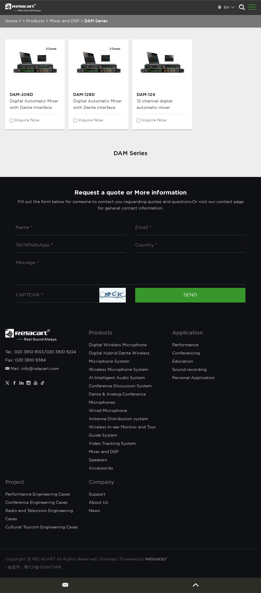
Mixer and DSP (64, 21)
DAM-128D (84, 94)
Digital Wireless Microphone (118, 345)
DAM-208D (21, 94)
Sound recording (189, 369)
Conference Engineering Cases (36, 502)
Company (101, 482)
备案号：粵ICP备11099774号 (34, 567)
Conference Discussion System (120, 386)
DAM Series (96, 21)
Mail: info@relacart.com (32, 369)
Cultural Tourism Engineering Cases (41, 527)
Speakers (98, 460)
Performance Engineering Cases (37, 494)
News (94, 511)
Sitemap (108, 559)
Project (14, 482)
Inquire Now (27, 120)
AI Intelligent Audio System (117, 378)
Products (35, 21)
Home (11, 21)
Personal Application (193, 378)
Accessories (101, 468)
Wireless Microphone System (118, 369)
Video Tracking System (112, 443)
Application (187, 333)
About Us (98, 502)
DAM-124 (146, 94)
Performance (185, 345)
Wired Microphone (108, 411)
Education (182, 361)
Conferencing (186, 353)
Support (97, 494)
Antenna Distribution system (118, 419)
